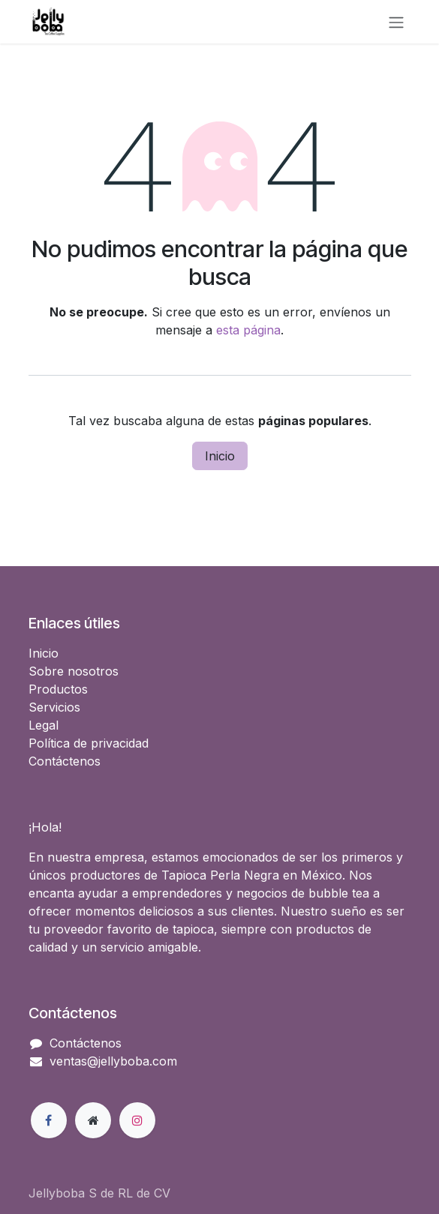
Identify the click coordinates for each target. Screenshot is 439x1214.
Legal (44, 725)
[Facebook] (49, 1120)
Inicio (220, 455)
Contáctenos (65, 761)
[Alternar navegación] (396, 21)
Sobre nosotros (74, 671)
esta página (248, 329)
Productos (58, 689)
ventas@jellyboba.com (113, 1061)
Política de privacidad (89, 743)
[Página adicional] (93, 1120)
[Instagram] (137, 1120)
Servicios (54, 707)
